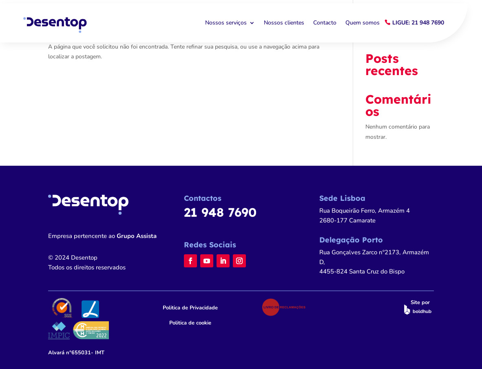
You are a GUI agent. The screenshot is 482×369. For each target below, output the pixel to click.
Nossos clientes (284, 23)
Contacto (324, 23)
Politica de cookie (190, 323)
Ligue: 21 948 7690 (418, 22)
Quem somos (362, 23)
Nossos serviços (226, 23)
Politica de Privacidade (190, 307)
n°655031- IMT (76, 352)
